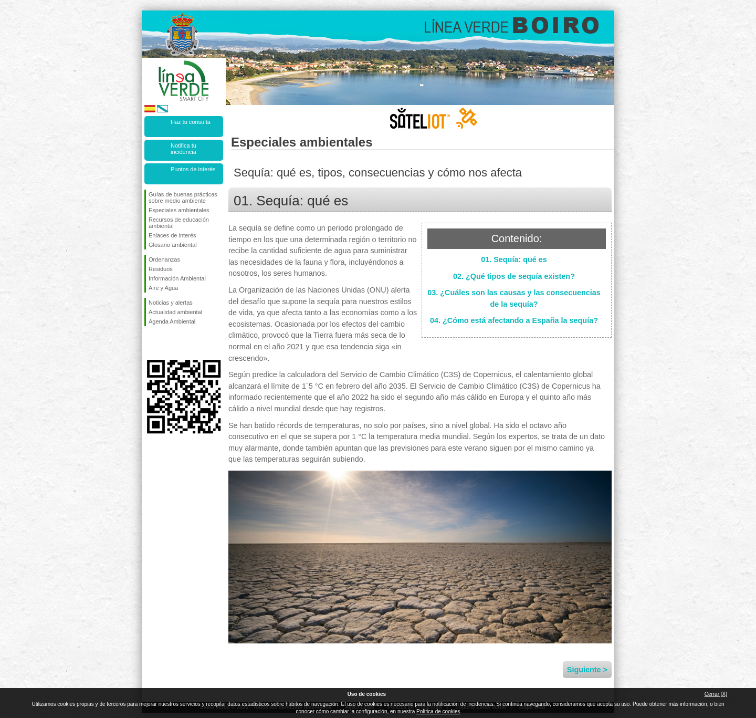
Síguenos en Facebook (150, 343)
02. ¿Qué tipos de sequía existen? (514, 276)
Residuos (161, 269)
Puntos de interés (193, 169)
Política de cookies (438, 711)
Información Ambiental (177, 278)
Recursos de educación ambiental (179, 222)
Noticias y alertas (171, 302)
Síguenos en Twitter (168, 343)
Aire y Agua (163, 288)
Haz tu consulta (191, 122)
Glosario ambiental (173, 245)
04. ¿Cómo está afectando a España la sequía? (514, 320)
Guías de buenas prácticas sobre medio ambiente (183, 197)
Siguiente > (587, 669)
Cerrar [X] (716, 694)
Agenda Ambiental (172, 321)
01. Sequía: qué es (514, 259)
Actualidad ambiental (175, 312)
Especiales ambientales (179, 210)
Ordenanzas (164, 259)
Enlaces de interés (172, 235)
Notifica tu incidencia (183, 148)
